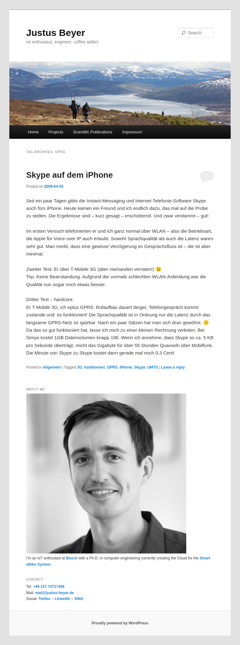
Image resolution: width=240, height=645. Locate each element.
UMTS (153, 367)
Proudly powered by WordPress (120, 623)
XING (78, 599)
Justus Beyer (55, 32)
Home (33, 132)
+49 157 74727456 (48, 586)
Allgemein (52, 367)
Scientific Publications (92, 132)
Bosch (72, 558)
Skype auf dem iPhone (69, 175)
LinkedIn (62, 599)
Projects (55, 132)
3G (79, 367)
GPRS (112, 367)
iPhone (126, 367)
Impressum (132, 132)
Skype (139, 367)
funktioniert (94, 367)
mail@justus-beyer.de (54, 593)
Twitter (44, 599)
